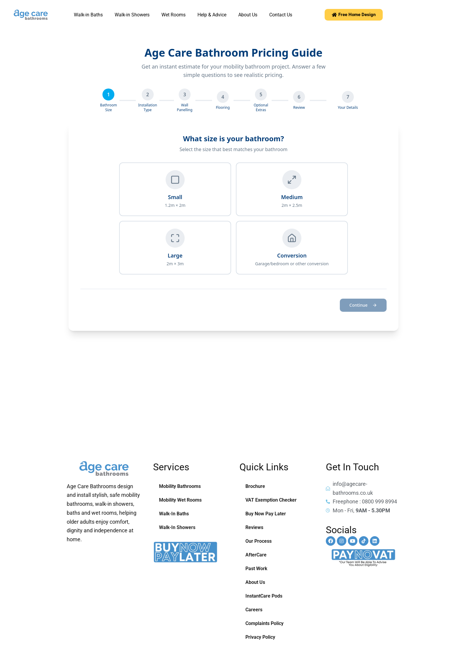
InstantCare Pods (263, 596)
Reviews (254, 527)
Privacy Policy (260, 637)
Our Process (258, 541)
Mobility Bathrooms (180, 486)
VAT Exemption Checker (271, 500)
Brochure (255, 486)
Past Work (256, 568)
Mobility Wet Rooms (180, 500)
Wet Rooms (173, 15)
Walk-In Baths (174, 514)
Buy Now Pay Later (265, 514)
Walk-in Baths (88, 15)
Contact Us (280, 15)
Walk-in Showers (132, 15)
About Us (247, 15)
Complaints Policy (264, 623)
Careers (253, 609)
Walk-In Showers (177, 527)
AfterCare (256, 555)
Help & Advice (211, 15)
